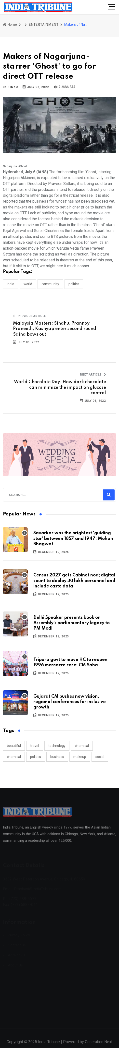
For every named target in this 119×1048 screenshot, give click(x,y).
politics (35, 757)
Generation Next (98, 1044)
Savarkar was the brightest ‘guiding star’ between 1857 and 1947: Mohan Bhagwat (73, 538)
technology (57, 746)
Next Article (93, 374)
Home (10, 24)
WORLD (28, 284)
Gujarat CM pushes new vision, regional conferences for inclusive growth (69, 702)
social (99, 757)
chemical (82, 746)
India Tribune (49, 1044)
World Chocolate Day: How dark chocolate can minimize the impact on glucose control (60, 387)
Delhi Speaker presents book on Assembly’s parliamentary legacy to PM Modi (71, 623)
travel (34, 746)
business (57, 757)
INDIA (10, 284)
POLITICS (73, 284)
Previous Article (29, 316)
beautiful (14, 746)
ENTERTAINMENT (43, 24)
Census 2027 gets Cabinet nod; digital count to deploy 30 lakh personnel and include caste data (74, 580)
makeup (79, 757)
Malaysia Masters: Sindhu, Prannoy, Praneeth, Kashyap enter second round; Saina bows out (55, 329)
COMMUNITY (50, 284)
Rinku (13, 87)
